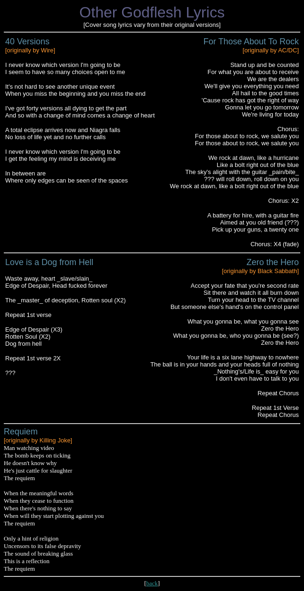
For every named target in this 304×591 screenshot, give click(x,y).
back (152, 583)
